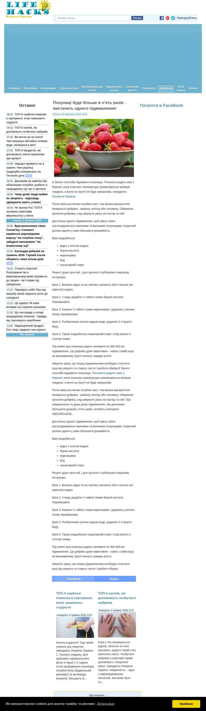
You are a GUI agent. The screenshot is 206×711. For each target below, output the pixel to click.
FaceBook (74, 578)
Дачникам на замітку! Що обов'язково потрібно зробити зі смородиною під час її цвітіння (26, 184)
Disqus (114, 578)
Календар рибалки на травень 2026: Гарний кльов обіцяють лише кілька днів (25, 255)
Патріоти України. (64, 196)
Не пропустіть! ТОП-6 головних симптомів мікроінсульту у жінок (24, 211)
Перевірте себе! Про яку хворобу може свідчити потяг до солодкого (27, 293)
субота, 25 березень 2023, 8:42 (70, 114)
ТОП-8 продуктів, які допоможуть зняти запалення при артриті (25, 154)
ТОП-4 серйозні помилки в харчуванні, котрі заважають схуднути (26, 118)
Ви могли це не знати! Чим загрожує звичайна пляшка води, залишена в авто (26, 141)
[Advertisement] (103, 54)
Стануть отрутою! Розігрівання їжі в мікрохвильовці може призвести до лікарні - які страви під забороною (26, 276)
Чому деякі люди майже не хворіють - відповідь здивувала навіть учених (27, 198)
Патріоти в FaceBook (161, 105)
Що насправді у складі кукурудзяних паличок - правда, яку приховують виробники (26, 316)
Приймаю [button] (186, 703)
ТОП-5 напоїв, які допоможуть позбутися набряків (117, 598)
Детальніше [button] (105, 703)
